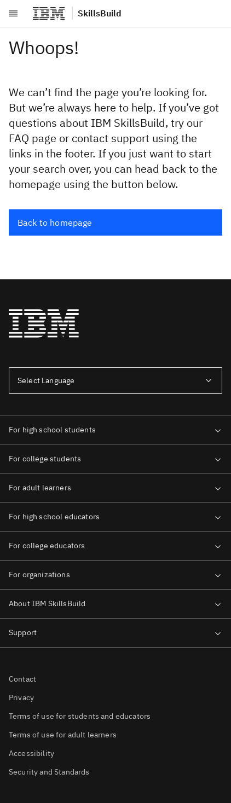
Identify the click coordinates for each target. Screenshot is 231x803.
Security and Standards (49, 772)
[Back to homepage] (115, 222)
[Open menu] (13, 13)
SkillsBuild (100, 13)
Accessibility (31, 753)
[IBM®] (48, 13)
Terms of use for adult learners (63, 735)
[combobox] (115, 380)
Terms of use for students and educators (80, 716)
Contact (22, 679)
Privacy (21, 697)
